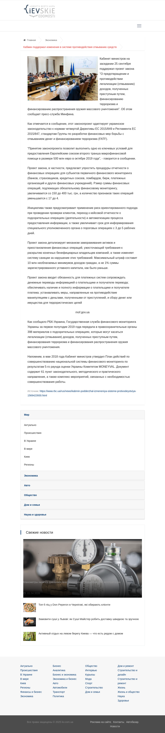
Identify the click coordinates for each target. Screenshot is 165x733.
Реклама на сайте (100, 722)
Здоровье (123, 700)
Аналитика (59, 670)
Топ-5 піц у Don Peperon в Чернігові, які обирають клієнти (74, 604)
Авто (55, 683)
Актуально (30, 425)
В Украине (30, 440)
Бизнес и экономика (64, 674)
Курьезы (90, 674)
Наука (121, 696)
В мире (28, 448)
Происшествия (32, 432)
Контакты (118, 722)
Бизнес (57, 666)
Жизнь (121, 687)
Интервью (91, 670)
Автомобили (60, 687)
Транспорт (59, 691)
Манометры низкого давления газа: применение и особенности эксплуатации (71, 582)
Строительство (94, 687)
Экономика (51, 40)
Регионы (29, 464)
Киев (27, 456)
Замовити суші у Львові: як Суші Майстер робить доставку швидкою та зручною (89, 619)
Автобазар (132, 722)
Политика (58, 696)
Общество (91, 666)
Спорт (88, 683)
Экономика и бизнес (65, 678)
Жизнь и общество (129, 691)
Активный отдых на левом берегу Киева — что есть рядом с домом (81, 633)
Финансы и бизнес (31, 691)
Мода (88, 678)
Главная (29, 40)
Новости (115, 726)
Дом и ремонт (126, 666)
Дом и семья (92, 691)
